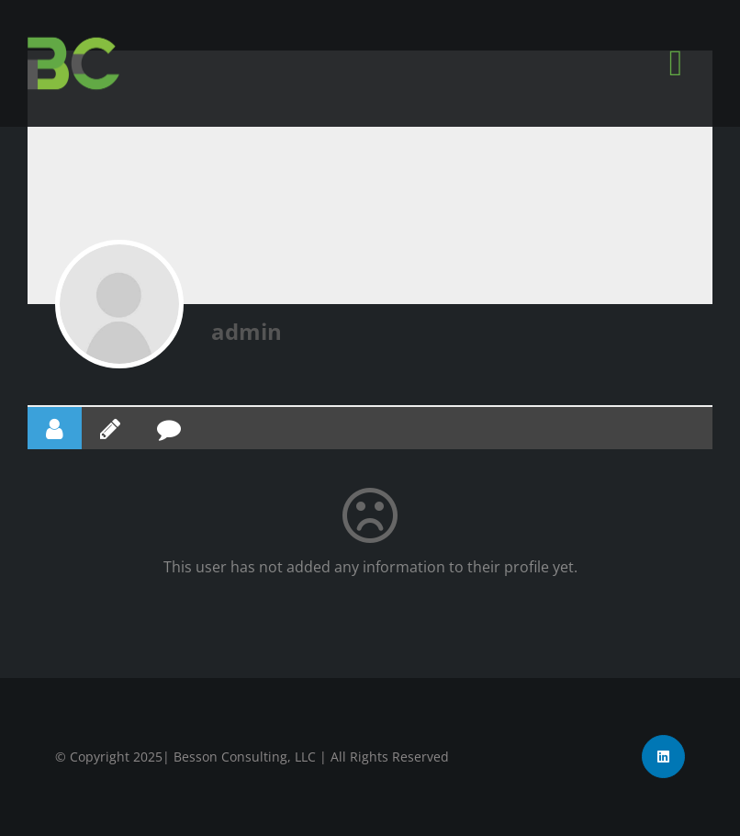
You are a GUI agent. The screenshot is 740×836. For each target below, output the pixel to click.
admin (246, 331)
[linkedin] (663, 756)
